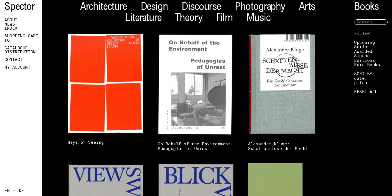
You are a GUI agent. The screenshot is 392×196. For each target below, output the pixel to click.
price (360, 82)
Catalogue (16, 48)
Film (224, 18)
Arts (307, 7)
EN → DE (14, 190)
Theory (188, 18)
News (9, 24)
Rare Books (367, 64)
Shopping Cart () (21, 38)
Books (366, 7)
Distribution (20, 52)
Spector (19, 7)
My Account (17, 67)
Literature (143, 18)
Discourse (201, 7)
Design (154, 7)
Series (362, 46)
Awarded (363, 51)
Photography (260, 7)
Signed (362, 55)
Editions (364, 60)
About (10, 20)
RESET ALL (366, 91)
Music (258, 18)
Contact (13, 59)
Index (10, 28)
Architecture (103, 7)
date (359, 78)
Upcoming (364, 42)
